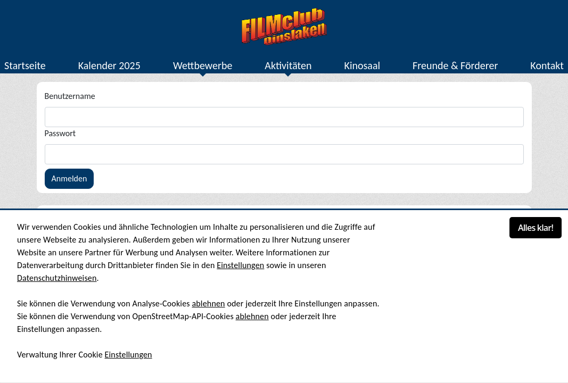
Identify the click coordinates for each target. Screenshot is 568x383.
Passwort (60, 133)
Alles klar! (535, 228)
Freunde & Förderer (455, 65)
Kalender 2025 (109, 65)
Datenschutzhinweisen (57, 278)
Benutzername (70, 96)
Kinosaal (362, 65)
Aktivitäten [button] (288, 65)
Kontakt (547, 65)
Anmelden (69, 178)
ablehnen (208, 303)
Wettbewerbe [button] (202, 65)
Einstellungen (240, 265)
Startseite (25, 65)
